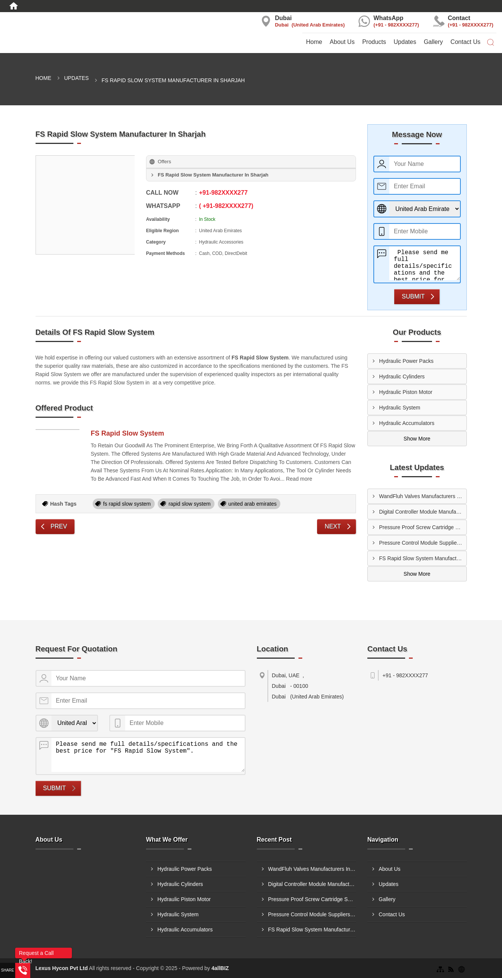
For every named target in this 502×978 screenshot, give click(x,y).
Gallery (433, 42)
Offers (164, 161)
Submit (413, 296)
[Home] (14, 6)
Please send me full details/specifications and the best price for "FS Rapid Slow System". (424, 263)
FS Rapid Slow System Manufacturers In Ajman (422, 558)
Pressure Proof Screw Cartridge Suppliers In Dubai (422, 527)
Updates (405, 42)
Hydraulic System (399, 408)
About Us (342, 42)
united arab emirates (252, 504)
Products (374, 42)
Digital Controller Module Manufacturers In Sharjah (422, 512)
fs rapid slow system (127, 504)
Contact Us (465, 42)
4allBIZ (220, 968)
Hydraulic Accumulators (406, 423)
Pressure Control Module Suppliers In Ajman (422, 543)
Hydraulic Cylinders (402, 376)
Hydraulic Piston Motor (405, 392)
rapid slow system (189, 504)
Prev (59, 526)
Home (314, 42)
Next (333, 526)
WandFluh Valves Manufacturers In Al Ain (422, 496)
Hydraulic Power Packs (406, 361)
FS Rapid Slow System (127, 433)
